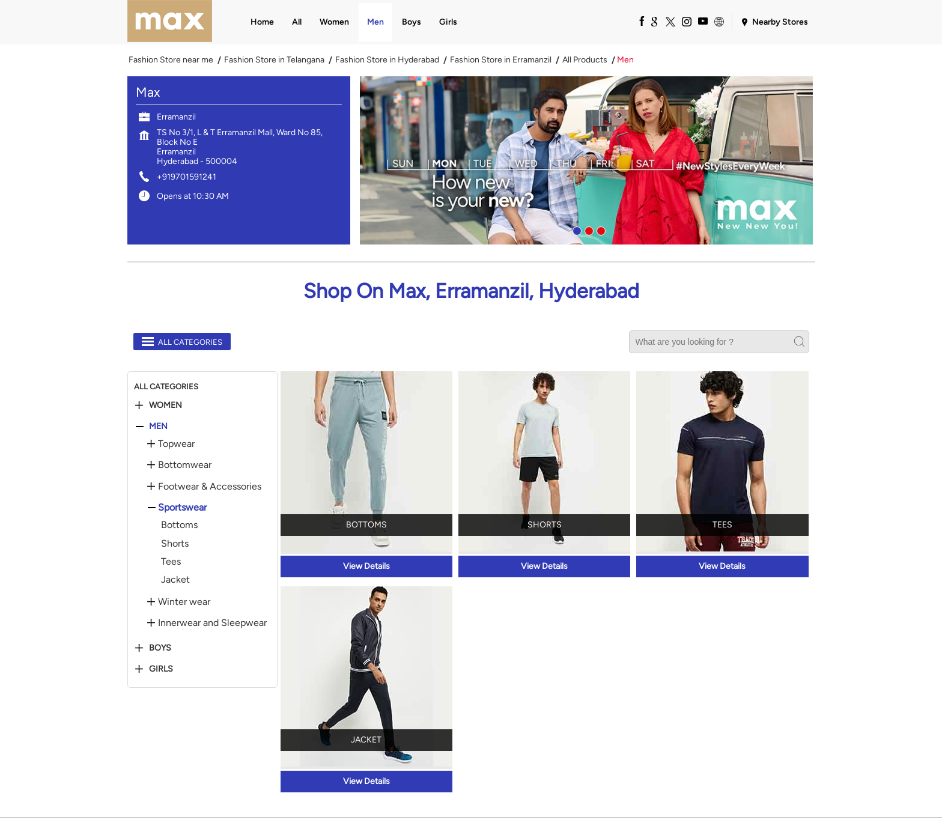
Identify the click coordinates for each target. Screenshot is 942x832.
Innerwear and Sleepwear (212, 623)
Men (158, 426)
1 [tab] (576, 229)
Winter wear (184, 602)
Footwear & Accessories (209, 486)
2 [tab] (588, 229)
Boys (160, 648)
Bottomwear (184, 465)
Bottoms (179, 524)
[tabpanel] (587, 160)
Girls (161, 669)
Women (165, 405)
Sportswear (182, 507)
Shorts (175, 543)
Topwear (176, 444)
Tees (171, 561)
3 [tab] (600, 229)
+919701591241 (186, 177)
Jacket (175, 579)
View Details (366, 566)
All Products (584, 60)
